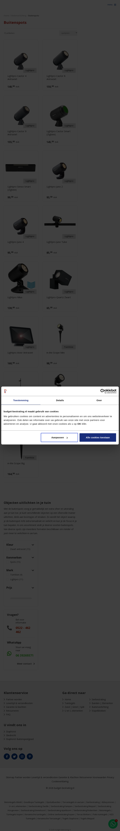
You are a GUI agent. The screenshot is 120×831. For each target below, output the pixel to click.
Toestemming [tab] (21, 400)
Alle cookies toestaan (98, 437)
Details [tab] (60, 400)
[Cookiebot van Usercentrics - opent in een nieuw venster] (102, 391)
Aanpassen (59, 437)
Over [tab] (99, 400)
